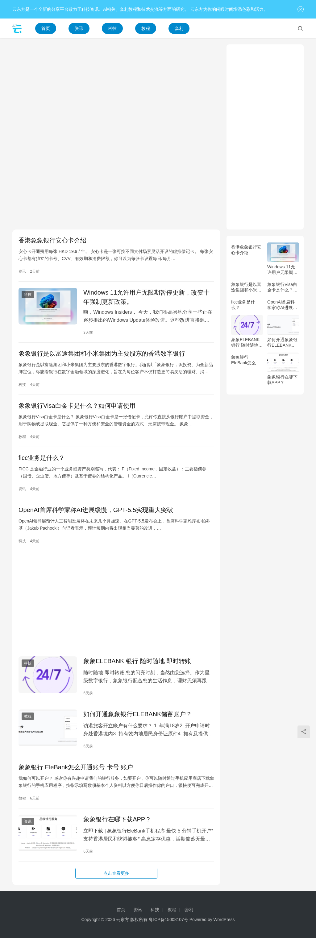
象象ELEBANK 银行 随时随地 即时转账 (137, 661)
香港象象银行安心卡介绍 (52, 240)
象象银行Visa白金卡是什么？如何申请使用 (77, 405)
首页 (45, 28)
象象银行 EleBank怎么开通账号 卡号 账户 (76, 767)
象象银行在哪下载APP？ (117, 819)
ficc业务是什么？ (42, 457)
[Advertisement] (116, 87)
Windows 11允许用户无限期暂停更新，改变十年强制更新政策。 (146, 297)
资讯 (79, 28)
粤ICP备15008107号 (168, 919)
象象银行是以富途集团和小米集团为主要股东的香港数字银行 (102, 353)
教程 (145, 28)
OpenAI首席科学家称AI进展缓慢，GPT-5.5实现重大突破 (96, 509)
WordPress (224, 919)
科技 (112, 28)
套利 (179, 28)
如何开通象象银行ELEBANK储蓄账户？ (137, 714)
